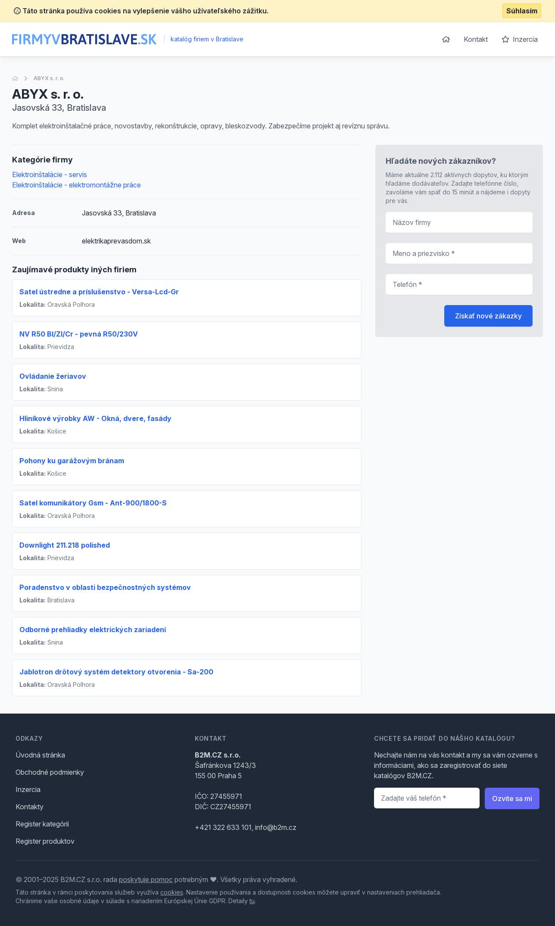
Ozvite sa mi (512, 798)
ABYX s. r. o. (49, 78)
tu (252, 900)
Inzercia (520, 39)
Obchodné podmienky (50, 772)
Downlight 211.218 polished (64, 545)
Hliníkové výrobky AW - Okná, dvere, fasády (95, 418)
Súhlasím (521, 10)
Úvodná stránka (40, 755)
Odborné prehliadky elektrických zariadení (92, 629)
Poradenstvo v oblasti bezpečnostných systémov (105, 587)
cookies (171, 892)
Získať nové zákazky (488, 316)
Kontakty (30, 806)
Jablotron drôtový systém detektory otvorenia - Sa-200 (116, 671)
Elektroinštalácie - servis (49, 174)
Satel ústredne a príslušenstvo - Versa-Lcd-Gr (99, 291)
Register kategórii (42, 824)
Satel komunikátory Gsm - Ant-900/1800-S (93, 503)
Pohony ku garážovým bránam (71, 460)
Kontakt (476, 39)
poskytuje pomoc (146, 879)
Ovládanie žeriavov (52, 376)
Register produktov (45, 841)
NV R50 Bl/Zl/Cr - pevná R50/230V (78, 334)
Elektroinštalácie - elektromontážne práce (76, 185)
